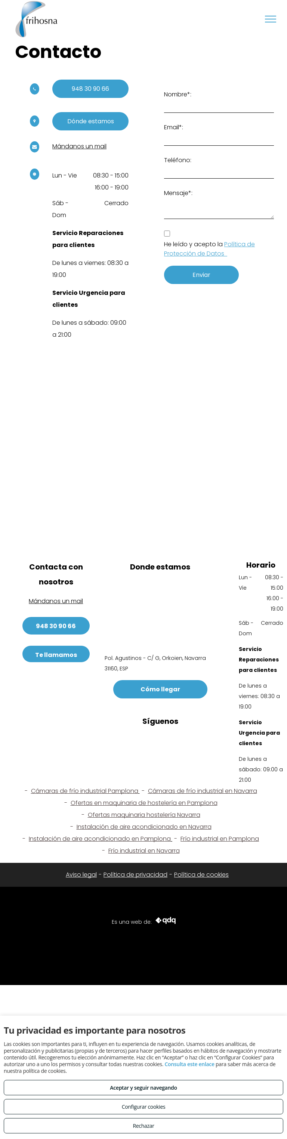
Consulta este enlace (189, 1064)
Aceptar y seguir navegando (143, 1087)
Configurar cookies (144, 1106)
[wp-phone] (34, 92)
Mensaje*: (178, 193)
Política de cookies (201, 874)
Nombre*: (177, 94)
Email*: (173, 127)
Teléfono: (177, 160)
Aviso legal (81, 874)
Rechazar (143, 1125)
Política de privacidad (135, 874)
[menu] (270, 19)
